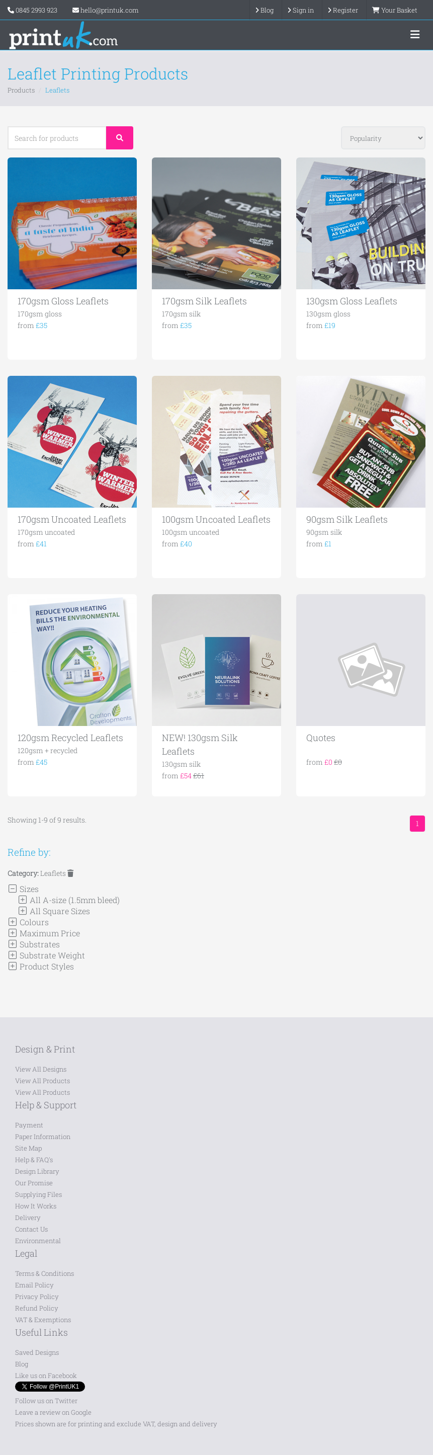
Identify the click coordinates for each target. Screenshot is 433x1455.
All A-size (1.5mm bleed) (69, 900)
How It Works (35, 1205)
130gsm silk (181, 764)
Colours (28, 922)
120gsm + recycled (47, 750)
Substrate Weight (46, 955)
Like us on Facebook (46, 1375)
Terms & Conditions (44, 1273)
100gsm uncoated (190, 532)
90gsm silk (324, 532)
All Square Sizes (54, 911)
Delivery (28, 1217)
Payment (29, 1124)
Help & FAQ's (34, 1159)
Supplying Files (38, 1194)
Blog (21, 1363)
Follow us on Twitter (46, 1400)
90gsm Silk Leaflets (347, 519)
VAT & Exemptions (43, 1319)
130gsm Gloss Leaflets (351, 301)
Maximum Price (44, 933)
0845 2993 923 (36, 10)
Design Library (37, 1171)
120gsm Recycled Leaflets (70, 738)
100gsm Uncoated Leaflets (216, 519)
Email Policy (34, 1284)
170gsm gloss (40, 313)
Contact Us (31, 1229)
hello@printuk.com (105, 10)
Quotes (320, 738)
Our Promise (34, 1182)
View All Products (42, 1080)
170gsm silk (181, 313)
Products (21, 90)
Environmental (38, 1240)
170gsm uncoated (46, 532)
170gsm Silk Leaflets (204, 301)
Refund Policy (36, 1308)
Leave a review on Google (53, 1412)
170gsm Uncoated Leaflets (72, 519)
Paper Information (42, 1136)
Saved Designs (37, 1352)
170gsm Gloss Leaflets (63, 301)
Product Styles (41, 966)
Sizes (23, 888)
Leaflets (56, 873)
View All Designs (40, 1069)
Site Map (28, 1148)
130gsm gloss (328, 313)
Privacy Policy (37, 1296)
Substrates (34, 944)
